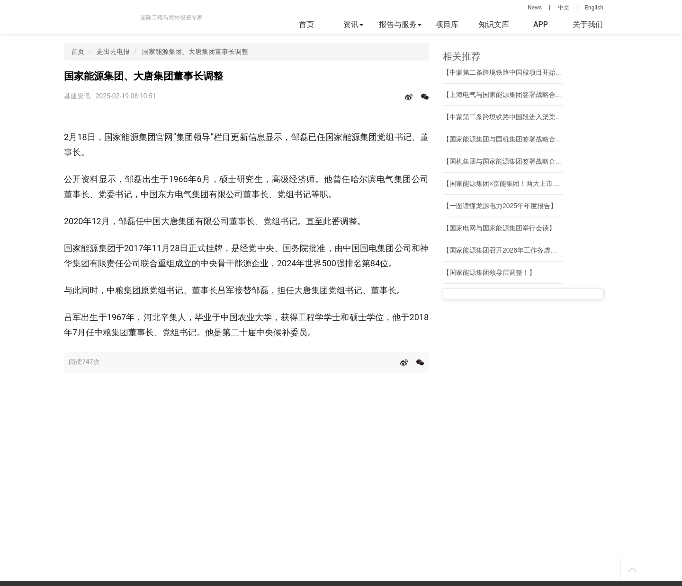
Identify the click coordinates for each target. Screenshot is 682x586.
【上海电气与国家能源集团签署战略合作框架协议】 (519, 94)
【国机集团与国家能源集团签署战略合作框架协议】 (519, 161)
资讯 (353, 24)
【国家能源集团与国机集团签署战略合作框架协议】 (519, 139)
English (594, 7)
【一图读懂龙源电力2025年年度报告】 (500, 206)
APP (540, 24)
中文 (563, 7)
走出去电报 (113, 51)
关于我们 (588, 24)
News (535, 7)
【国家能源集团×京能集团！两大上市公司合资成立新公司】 (531, 183)
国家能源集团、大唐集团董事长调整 (195, 51)
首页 (306, 24)
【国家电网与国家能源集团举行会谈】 (499, 228)
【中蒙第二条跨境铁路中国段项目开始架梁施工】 (516, 72)
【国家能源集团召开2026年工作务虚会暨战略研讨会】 (523, 250)
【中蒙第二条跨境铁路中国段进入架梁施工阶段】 (516, 117)
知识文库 (494, 24)
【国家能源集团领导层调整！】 (489, 272)
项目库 (447, 24)
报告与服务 (400, 24)
